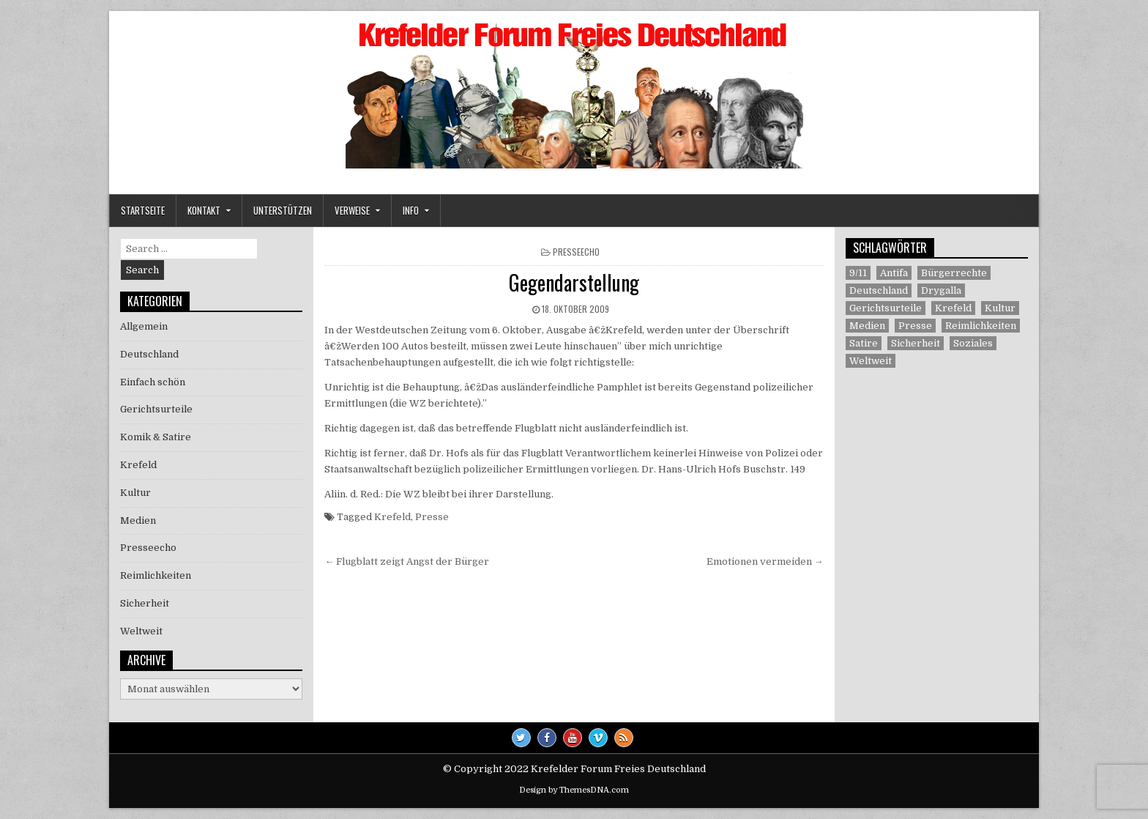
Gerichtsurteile (156, 409)
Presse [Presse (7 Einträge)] (915, 325)
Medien (138, 520)
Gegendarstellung (574, 282)
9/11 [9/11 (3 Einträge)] (858, 272)
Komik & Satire (155, 436)
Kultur (135, 492)
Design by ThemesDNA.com (574, 790)
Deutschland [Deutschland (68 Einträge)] (878, 290)
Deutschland (149, 354)
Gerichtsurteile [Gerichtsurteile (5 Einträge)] (885, 308)
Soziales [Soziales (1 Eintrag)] (973, 343)
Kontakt (203, 210)
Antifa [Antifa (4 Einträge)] (894, 272)
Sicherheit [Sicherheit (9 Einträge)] (915, 343)
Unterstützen (282, 210)
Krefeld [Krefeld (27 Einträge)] (953, 308)
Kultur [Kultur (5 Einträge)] (1000, 308)
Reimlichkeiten (155, 575)
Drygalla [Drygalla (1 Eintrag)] (941, 290)
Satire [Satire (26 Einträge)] (863, 343)
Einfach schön (152, 382)
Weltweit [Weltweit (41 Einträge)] (870, 360)
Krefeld (392, 516)
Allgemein (144, 326)
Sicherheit (144, 603)
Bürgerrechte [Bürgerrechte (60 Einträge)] (954, 272)
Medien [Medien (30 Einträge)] (867, 325)
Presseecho (576, 251)
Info (411, 210)
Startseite (143, 210)
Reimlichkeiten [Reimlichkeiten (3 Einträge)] (980, 325)
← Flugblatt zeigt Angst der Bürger (406, 561)
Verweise (352, 210)
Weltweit (141, 631)
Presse (432, 516)
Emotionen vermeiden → (765, 561)
